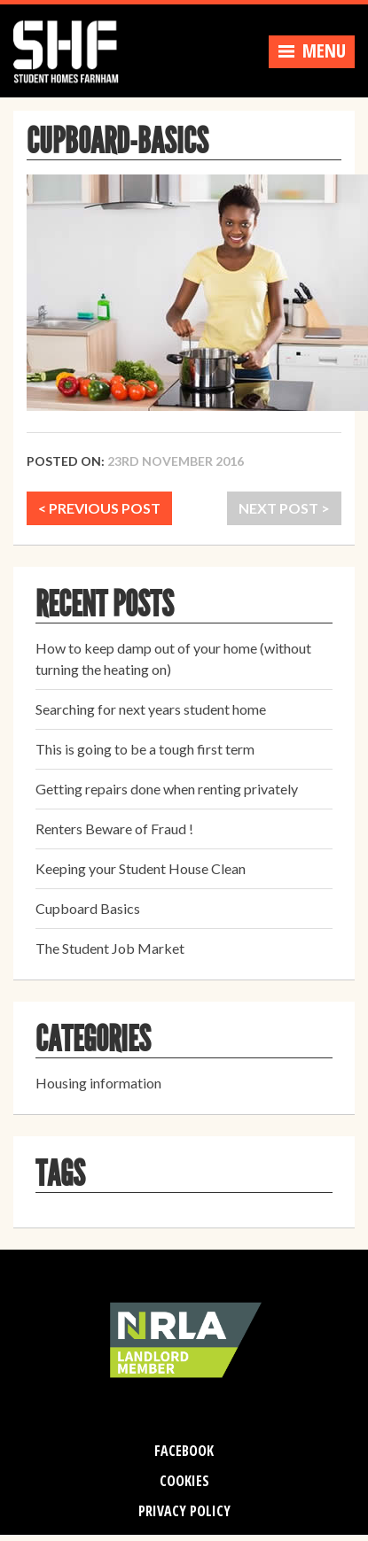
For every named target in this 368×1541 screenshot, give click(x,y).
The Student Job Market (109, 948)
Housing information (98, 1082)
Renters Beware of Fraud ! (114, 828)
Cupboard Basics (87, 908)
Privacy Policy (184, 1511)
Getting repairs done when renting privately (166, 788)
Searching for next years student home (150, 709)
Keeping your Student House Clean (140, 868)
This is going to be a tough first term (144, 748)
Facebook (184, 1450)
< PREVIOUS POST (99, 507)
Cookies (184, 1481)
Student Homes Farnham (75, 48)
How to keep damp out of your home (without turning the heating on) (173, 658)
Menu (312, 50)
